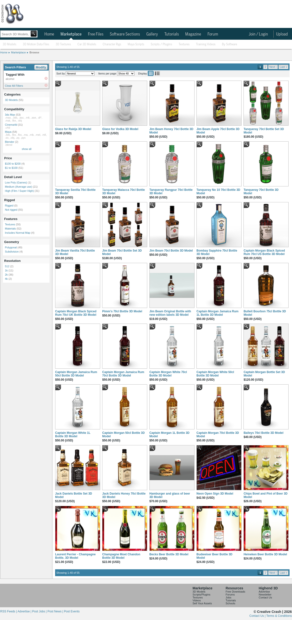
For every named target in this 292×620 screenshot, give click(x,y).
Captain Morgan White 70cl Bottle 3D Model (168, 373)
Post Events (72, 611)
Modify (41, 67)
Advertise (264, 591)
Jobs (228, 597)
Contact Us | (257, 616)
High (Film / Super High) (19, 190)
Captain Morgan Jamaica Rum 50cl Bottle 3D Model (76, 373)
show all (27, 148)
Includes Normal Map (17, 232)
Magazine (193, 34)
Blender (9, 141)
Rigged (9, 205)
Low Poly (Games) (16, 182)
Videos (197, 600)
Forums (230, 594)
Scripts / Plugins (161, 44)
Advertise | (24, 611)
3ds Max (10, 114)
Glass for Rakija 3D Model (73, 129)
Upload (282, 34)
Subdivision (12, 251)
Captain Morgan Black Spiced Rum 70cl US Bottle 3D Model (264, 252)
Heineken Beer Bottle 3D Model (265, 554)
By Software (229, 44)
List (157, 73)
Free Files (95, 34)
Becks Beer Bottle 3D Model (168, 554)
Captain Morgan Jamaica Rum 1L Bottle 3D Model (217, 313)
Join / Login (258, 34)
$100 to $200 (13, 163)
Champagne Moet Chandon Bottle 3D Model (121, 556)
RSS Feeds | (8, 611)
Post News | (56, 611)
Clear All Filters (14, 85)
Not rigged (11, 209)
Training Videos (206, 44)
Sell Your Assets (202, 603)
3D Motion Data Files (36, 44)
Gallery (152, 34)
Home (49, 34)
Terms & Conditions (279, 616)
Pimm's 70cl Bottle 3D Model (122, 311)
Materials (10, 228)
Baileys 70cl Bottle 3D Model (263, 433)
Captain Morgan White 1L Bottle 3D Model (72, 434)
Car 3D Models (86, 44)
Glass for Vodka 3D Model (120, 129)
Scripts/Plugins (201, 594)
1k (6, 270)
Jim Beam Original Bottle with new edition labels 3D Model (170, 313)
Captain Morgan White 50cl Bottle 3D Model (215, 373)
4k (6, 278)
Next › (273, 66)
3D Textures (63, 44)
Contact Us (265, 597)
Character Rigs (112, 44)
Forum (212, 34)
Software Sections (125, 34)
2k (6, 274)
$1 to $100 (11, 167)
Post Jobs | (39, 611)
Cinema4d (11, 124)
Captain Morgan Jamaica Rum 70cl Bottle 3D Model (123, 373)
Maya (8, 131)
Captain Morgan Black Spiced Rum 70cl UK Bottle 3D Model (76, 313)
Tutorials (171, 34)
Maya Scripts (136, 44)
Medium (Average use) (18, 186)
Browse (34, 52)
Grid (151, 73)
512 (7, 266)
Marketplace (71, 34)
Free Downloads (235, 591)
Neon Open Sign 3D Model (214, 493)
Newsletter (265, 594)
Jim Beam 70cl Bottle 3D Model (171, 250)
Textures (184, 44)
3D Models (9, 44)
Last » (283, 66)
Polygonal (11, 247)
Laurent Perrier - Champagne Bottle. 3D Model (75, 556)
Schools (230, 603)
